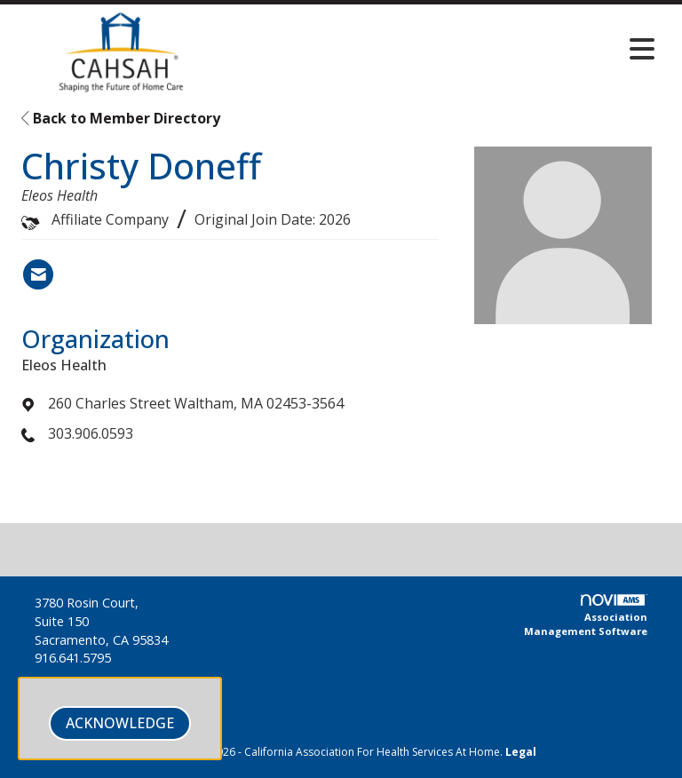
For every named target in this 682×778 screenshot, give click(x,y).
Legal (520, 751)
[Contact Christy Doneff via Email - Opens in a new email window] (38, 274)
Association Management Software (585, 616)
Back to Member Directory (120, 118)
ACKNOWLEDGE (120, 723)
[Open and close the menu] (446, 49)
